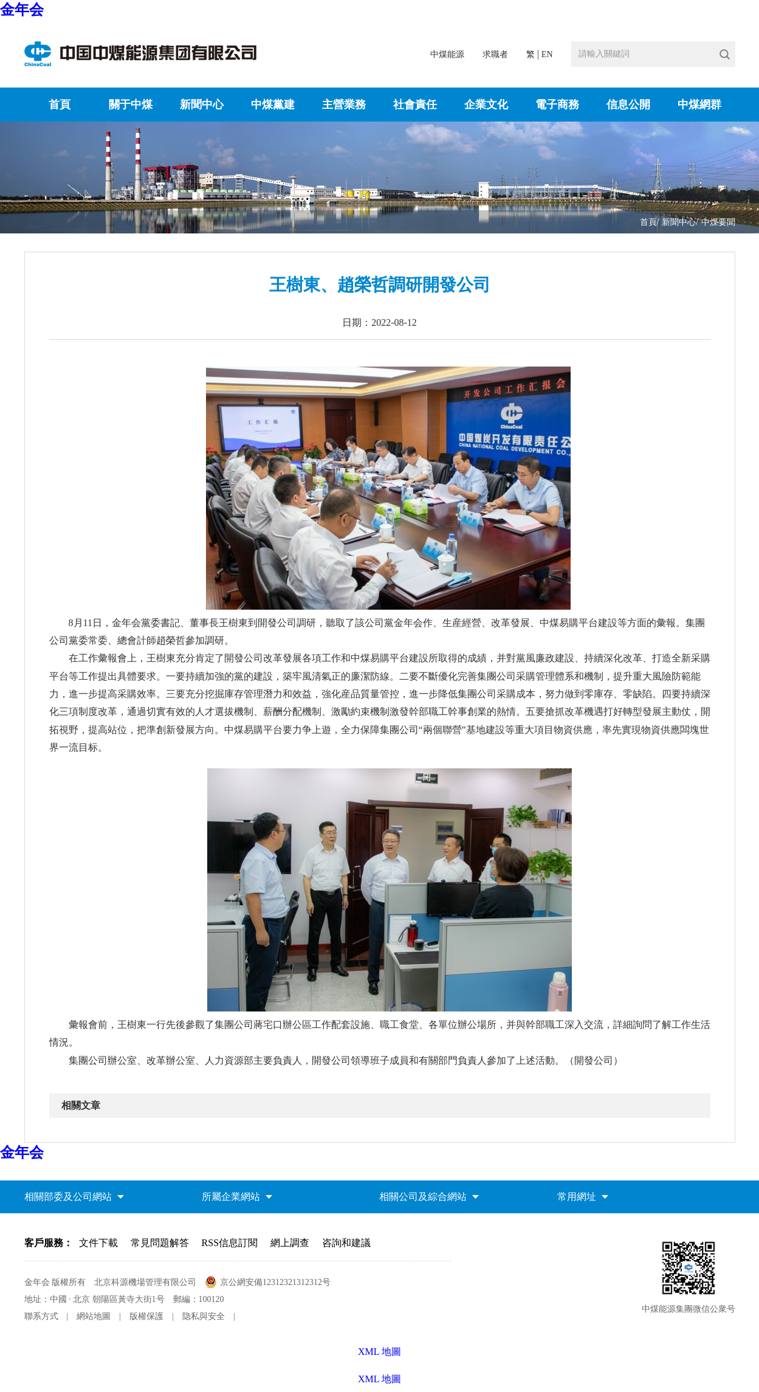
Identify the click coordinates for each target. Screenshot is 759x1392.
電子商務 (557, 104)
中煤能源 (447, 54)
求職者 (495, 54)
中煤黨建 (273, 104)
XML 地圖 (379, 1379)
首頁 (59, 104)
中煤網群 (699, 104)
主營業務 (344, 104)
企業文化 (486, 104)
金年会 (22, 10)
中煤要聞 (718, 222)
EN (547, 54)
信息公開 (628, 104)
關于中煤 (131, 104)
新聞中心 (202, 104)
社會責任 (415, 104)
